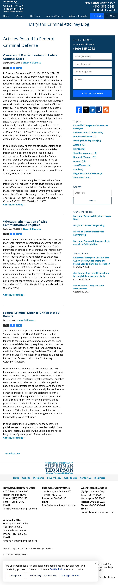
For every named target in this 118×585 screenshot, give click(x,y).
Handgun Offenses (84, 136)
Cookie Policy (30, 548)
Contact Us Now (92, 93)
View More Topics (82, 177)
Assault (79, 144)
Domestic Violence (84, 157)
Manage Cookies (45, 548)
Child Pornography (84, 153)
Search (92, 200)
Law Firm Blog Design (101, 577)
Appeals (79, 161)
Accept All (15, 575)
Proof (78, 169)
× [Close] (96, 563)
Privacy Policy (54, 477)
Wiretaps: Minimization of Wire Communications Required (25, 223)
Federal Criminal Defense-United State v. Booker (31, 314)
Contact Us (99, 16)
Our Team (35, 16)
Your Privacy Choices (13, 548)
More (112, 16)
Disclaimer (38, 477)
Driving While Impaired (87, 140)
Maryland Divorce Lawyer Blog (88, 225)
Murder (79, 148)
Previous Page (13, 453)
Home (6, 16)
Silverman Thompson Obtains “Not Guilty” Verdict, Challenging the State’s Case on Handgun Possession (91, 260)
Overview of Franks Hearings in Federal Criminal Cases (30, 56)
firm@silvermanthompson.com (20, 508)
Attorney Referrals (78, 16)
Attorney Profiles (54, 16)
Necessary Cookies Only (43, 575)
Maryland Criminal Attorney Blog (13, 6)
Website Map (70, 477)
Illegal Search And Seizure (87, 173)
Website (20, 16)
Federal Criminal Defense (88, 132)
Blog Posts (99, 477)
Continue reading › (14, 204)
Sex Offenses (81, 165)
